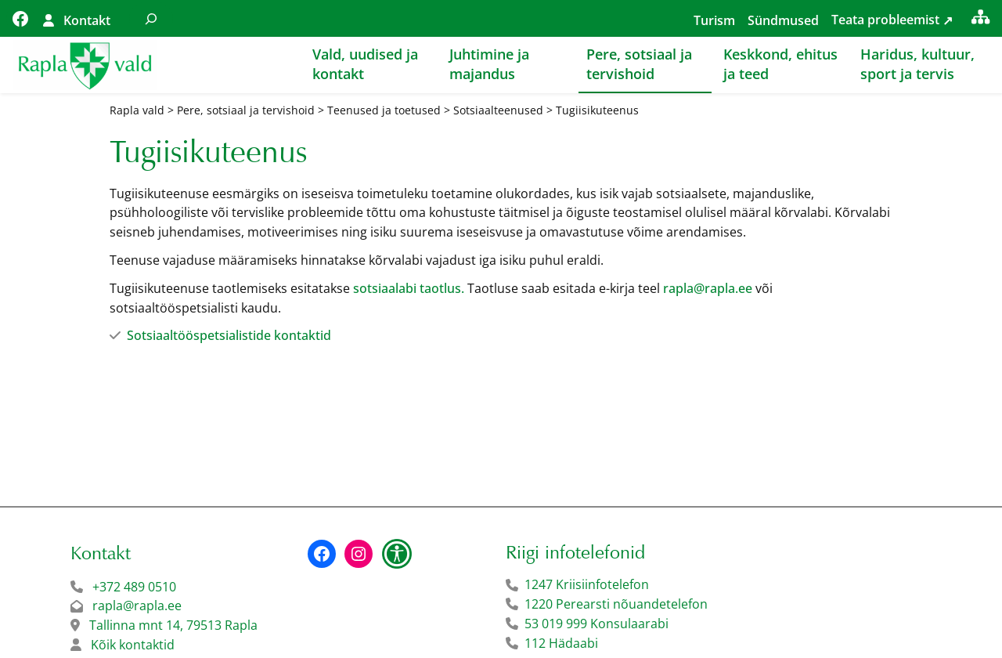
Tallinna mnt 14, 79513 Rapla (173, 625)
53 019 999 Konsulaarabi (596, 623)
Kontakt (86, 20)
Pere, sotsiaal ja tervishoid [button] (639, 64)
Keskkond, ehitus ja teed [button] (780, 64)
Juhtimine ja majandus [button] (489, 64)
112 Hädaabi (561, 643)
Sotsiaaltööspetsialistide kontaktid (229, 335)
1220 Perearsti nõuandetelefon (616, 604)
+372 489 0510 (134, 586)
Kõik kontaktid (133, 644)
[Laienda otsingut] (151, 18)
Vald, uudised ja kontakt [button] (365, 64)
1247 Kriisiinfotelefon (586, 584)
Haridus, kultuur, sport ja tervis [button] (917, 64)
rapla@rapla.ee (707, 288)
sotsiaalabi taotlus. (408, 288)
